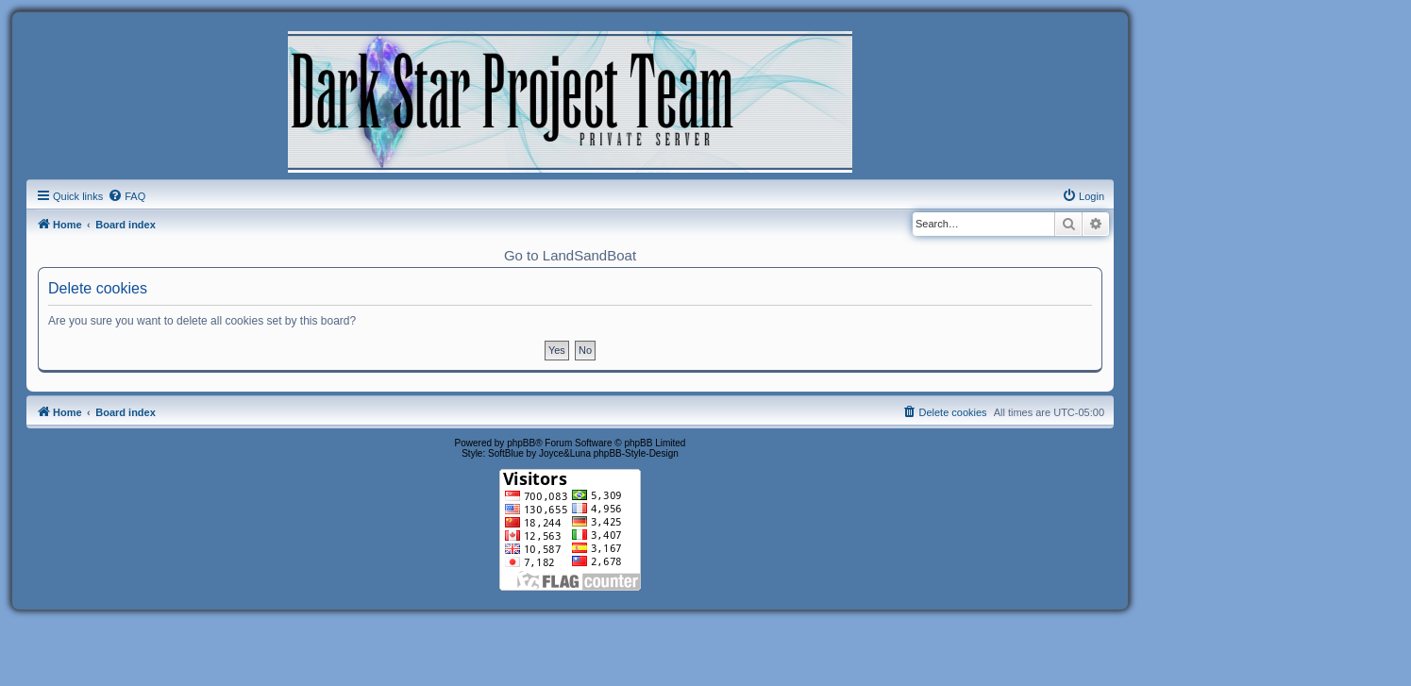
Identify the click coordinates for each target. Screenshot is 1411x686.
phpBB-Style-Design (636, 453)
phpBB (521, 443)
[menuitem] (126, 196)
